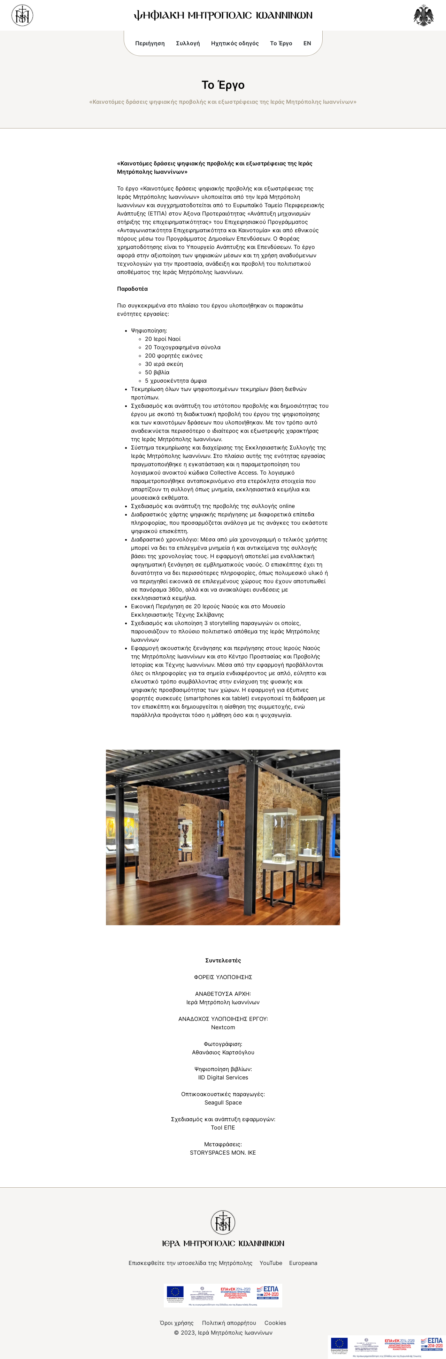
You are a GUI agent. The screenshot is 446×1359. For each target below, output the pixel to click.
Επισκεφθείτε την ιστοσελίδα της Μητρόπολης (191, 1262)
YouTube (271, 1262)
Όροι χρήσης (177, 1322)
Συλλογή (188, 43)
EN (307, 43)
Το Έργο (281, 43)
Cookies (275, 1322)
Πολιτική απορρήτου (229, 1322)
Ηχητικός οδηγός (235, 43)
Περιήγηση (150, 43)
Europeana (303, 1262)
